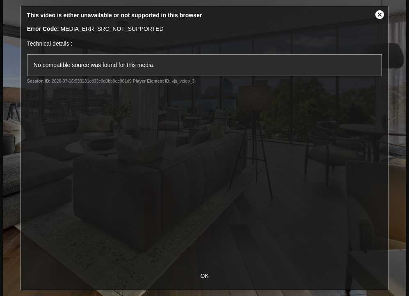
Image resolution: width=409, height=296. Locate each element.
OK (204, 276)
